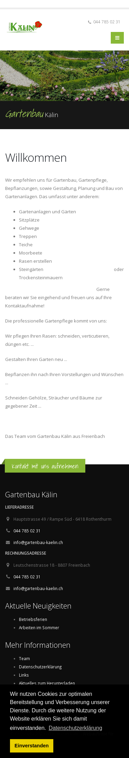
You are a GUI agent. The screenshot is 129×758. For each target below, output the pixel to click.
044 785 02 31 (27, 530)
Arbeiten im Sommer (39, 627)
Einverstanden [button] (31, 745)
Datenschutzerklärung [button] (75, 728)
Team (24, 658)
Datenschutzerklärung (40, 666)
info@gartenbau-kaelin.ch (38, 542)
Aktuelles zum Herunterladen (47, 683)
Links (24, 675)
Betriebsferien (33, 619)
